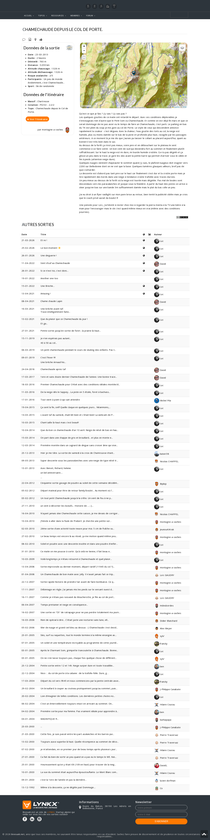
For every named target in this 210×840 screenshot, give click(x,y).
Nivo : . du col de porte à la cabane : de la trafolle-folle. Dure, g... (74, 673)
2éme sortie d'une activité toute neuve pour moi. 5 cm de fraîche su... (77, 528)
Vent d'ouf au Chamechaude (55, 263)
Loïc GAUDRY (164, 575)
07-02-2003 (28, 749)
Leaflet (176, 107)
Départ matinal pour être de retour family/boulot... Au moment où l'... (77, 490)
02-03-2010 (28, 528)
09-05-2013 (28, 460)
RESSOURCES (57, 15)
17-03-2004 (28, 680)
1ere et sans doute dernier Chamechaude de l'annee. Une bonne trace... (79, 376)
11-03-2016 (28, 392)
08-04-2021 (28, 301)
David (160, 263)
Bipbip (160, 483)
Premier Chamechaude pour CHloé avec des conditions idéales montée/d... (80, 384)
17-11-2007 (28, 589)
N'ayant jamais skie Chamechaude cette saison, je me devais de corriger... (80, 513)
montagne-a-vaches (56, 129)
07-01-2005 (28, 642)
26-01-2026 (28, 255)
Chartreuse (129, 23)
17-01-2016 (28, 399)
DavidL (160, 765)
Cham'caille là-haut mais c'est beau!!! (60, 422)
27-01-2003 (28, 756)
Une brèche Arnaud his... (53, 362)
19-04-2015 (28, 407)
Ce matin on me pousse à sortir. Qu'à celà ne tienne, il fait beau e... (76, 551)
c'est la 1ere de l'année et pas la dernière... (63, 779)
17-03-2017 (28, 376)
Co (158, 788)
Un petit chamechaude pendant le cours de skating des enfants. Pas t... (78, 349)
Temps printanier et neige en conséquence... (64, 604)
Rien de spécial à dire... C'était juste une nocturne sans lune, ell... (75, 619)
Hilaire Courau (164, 704)
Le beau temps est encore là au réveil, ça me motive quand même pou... (79, 536)
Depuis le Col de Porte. (173, 23)
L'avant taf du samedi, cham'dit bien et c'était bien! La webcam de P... (77, 414)
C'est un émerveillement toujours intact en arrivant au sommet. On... (77, 703)
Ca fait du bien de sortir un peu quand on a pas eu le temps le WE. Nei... (78, 756)
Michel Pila (162, 400)
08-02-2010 (28, 543)
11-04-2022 (28, 263)
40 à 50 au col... (49, 342)
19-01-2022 (28, 278)
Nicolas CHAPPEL (166, 461)
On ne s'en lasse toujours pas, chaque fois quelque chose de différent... (79, 657)
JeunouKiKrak (164, 529)
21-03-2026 (28, 240)
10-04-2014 (28, 430)
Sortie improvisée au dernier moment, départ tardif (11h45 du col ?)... (78, 566)
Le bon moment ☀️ (51, 247)
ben (159, 666)
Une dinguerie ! (49, 255)
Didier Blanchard (165, 620)
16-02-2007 (28, 612)
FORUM (89, 15)
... (91, 473)
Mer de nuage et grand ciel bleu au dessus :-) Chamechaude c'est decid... (79, 627)
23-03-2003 (28, 726)
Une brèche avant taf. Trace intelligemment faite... (55, 310)
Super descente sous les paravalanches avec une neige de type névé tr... (79, 460)
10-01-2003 (28, 772)
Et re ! (44, 240)
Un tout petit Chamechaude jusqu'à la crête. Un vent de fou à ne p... (76, 498)
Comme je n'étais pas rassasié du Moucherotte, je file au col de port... (78, 597)
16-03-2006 (28, 619)
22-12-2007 (28, 581)
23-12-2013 (28, 452)
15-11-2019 (28, 338)
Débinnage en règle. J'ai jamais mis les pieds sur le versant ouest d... (77, 589)
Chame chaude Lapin (51, 301)
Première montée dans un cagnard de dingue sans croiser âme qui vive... (79, 445)
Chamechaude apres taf (53, 369)
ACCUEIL (28, 15)
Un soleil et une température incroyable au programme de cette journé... (79, 642)
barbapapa (162, 719)
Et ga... (44, 323)
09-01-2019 (28, 357)
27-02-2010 (28, 536)
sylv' (159, 636)
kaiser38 (161, 453)
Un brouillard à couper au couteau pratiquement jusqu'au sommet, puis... (79, 688)
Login (173, 2)
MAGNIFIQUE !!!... (50, 718)
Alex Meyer (163, 628)
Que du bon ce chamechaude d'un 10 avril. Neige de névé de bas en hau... (79, 430)
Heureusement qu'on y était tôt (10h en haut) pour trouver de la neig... (78, 764)
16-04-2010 (28, 513)
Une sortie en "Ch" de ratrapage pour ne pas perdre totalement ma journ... (80, 612)
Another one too (49, 278)
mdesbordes (164, 605)
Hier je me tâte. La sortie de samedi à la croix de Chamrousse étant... (78, 452)
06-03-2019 (28, 349)
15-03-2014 (28, 437)
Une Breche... (48, 285)
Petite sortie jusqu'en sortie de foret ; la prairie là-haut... (71, 330)
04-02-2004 (28, 711)
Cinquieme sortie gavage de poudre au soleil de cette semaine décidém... (80, 482)
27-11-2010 (28, 505)
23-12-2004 (28, 665)
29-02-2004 (28, 688)
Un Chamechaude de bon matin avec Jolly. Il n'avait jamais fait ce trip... (77, 574)
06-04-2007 (28, 604)
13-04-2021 (28, 293)
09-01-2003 (28, 779)
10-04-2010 (28, 520)
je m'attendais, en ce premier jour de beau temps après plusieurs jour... (79, 749)
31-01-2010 (28, 551)
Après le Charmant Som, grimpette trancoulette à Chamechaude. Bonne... (79, 650)
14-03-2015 (28, 414)
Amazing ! (46, 293)
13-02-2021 (28, 318)
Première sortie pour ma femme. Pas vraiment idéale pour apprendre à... (79, 711)
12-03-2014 (28, 445)
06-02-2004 (28, 703)
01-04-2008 (28, 574)
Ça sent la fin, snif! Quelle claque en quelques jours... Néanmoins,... (76, 407)
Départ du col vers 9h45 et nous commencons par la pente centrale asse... (80, 680)
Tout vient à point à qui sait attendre (60, 399)
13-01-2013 (28, 468)
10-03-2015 (28, 422)
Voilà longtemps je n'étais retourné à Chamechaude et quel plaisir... (76, 559)
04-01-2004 (28, 718)
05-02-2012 (28, 490)
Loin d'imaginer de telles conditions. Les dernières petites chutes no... (78, 696)
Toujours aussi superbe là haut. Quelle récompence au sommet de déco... (80, 741)
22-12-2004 (28, 673)
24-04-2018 (28, 369)
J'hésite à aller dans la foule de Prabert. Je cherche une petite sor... (76, 520)
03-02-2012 (28, 498)
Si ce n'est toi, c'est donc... (55, 270)
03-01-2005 (28, 650)
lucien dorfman (164, 780)
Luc (158, 240)
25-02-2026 (28, 247)
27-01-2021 (28, 330)
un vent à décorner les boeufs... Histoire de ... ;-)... (67, 505)
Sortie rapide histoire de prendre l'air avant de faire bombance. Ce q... (78, 581)
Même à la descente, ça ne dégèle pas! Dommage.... (68, 787)
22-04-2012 (28, 482)
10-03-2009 (28, 559)
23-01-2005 (28, 635)
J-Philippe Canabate (167, 689)
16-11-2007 (28, 597)
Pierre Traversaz (166, 734)
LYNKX (51, 812)
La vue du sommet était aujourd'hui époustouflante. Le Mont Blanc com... (79, 772)
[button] (133, 73)
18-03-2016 (28, 384)
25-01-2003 (28, 764)
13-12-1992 (28, 787)
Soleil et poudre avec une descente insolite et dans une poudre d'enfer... (79, 543)
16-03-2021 (28, 308)
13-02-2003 (28, 741)
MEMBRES (75, 15)
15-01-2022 (28, 285)
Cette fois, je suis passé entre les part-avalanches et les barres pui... (77, 734)
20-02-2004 (28, 696)
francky (161, 643)
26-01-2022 (28, 270)
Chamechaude (147, 23)
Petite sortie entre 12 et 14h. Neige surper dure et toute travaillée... (77, 665)
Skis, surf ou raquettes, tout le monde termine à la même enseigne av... (79, 635)
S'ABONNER (161, 821)
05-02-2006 (28, 627)
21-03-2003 (28, 734)
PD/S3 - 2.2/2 (47, 104)
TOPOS (41, 15)
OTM (185, 107)
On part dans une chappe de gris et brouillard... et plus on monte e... (77, 437)
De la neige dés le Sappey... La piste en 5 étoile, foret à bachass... (75, 392)
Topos (115, 23)
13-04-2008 (28, 566)
